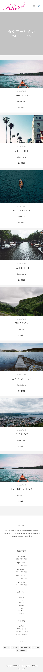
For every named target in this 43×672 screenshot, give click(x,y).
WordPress (21, 611)
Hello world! (21, 556)
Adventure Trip (21, 378)
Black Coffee (22, 268)
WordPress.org (21, 634)
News (21, 600)
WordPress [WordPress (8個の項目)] (21, 650)
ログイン (21, 626)
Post (21, 608)
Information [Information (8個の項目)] (25, 647)
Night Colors (21, 95)
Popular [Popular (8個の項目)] (36, 647)
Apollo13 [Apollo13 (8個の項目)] (15, 647)
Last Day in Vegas (21, 489)
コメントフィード (21, 631)
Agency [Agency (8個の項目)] (6, 647)
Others (21, 603)
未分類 (21, 613)
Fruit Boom (21, 323)
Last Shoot (22, 434)
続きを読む (21, 107)
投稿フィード (21, 629)
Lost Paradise (21, 210)
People (21, 605)
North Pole (21, 151)
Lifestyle (22, 597)
